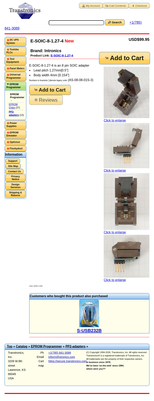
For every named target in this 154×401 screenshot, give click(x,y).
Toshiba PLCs (12, 51)
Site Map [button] (13, 166)
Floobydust (16, 148)
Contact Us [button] (14, 171)
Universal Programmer (13, 76)
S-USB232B (89, 330)
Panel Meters (17, 68)
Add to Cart (124, 58)
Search (114, 22)
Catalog (21, 346)
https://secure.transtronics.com (67, 361)
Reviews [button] (46, 100)
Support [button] (12, 161)
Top (9, 346)
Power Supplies (11, 125)
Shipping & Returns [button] (15, 194)
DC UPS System (12, 41)
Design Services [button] (16, 186)
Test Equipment (12, 61)
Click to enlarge (126, 94)
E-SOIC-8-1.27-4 (62, 55)
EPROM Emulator (12, 134)
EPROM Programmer (13, 86)
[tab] (15, 41)
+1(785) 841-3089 (59, 352)
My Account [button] (90, 5)
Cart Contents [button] (115, 5)
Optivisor (15, 142)
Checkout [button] (139, 5)
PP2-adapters (75, 346)
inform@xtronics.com (61, 357)
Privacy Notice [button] (15, 178)
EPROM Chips (13, 106)
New (69, 40)
